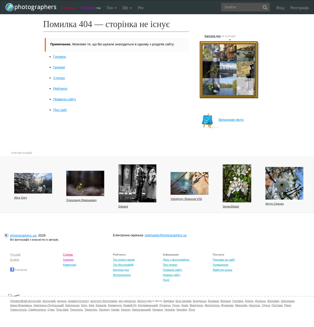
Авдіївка (168, 300)
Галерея (90, 8)
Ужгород (104, 309)
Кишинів (101, 305)
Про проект (170, 264)
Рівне (287, 305)
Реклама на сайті (224, 259)
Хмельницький (141, 309)
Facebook (18, 269)
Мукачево (227, 305)
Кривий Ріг (129, 305)
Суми (51, 309)
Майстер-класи (222, 269)
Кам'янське (72, 305)
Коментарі (69, 264)
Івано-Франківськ (21, 305)
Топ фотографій (123, 264)
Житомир (273, 300)
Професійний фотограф (25, 300)
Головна (59, 57)
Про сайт (60, 110)
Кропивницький (148, 305)
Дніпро (249, 300)
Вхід (280, 8)
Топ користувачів (124, 259)
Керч (84, 305)
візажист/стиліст (78, 300)
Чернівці (181, 309)
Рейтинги (60, 88)
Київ (91, 305)
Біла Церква (183, 300)
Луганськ (165, 305)
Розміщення (220, 264)
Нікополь (254, 305)
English (14, 259)
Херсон (125, 309)
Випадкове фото (222, 120)
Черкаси (157, 309)
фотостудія (144, 300)
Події (166, 279)
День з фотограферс (176, 259)
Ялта (192, 309)
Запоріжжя (288, 300)
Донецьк (260, 300)
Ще (127, 8)
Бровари (213, 300)
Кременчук (114, 305)
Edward (123, 206)
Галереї (59, 67)
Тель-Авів (62, 309)
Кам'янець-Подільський (49, 305)
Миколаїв (241, 305)
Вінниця (226, 300)
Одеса (266, 305)
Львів (184, 305)
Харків (115, 309)
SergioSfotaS (231, 206)
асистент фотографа (103, 300)
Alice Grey (20, 197)
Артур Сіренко (274, 203)
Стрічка (68, 8)
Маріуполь (196, 305)
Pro (140, 8)
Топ (111, 8)
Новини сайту (172, 274)
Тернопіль (76, 309)
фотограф (49, 300)
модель (62, 300)
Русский (15, 254)
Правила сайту (64, 99)
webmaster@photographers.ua (165, 235)
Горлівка (237, 300)
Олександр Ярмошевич (81, 200)
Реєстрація (299, 8)
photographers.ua (23, 235)
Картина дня (213, 35)
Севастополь (18, 309)
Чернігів (169, 309)
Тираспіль (91, 309)
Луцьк (176, 305)
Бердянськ (199, 300)
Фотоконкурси (122, 274)
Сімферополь (37, 309)
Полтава (276, 305)
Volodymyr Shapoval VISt (186, 198)
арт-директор (127, 300)
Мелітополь (212, 305)
